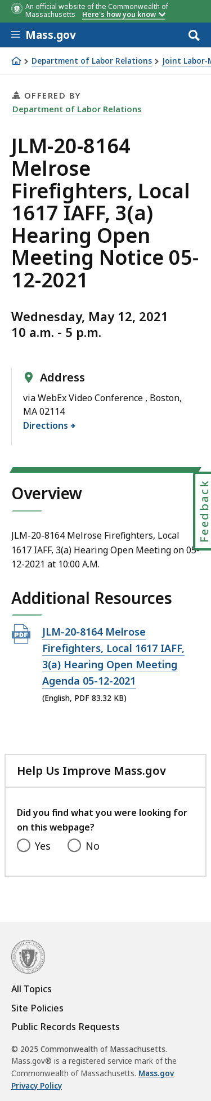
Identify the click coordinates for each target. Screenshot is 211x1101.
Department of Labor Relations (92, 61)
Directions (46, 425)
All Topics (31, 989)
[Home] (16, 61)
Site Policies (37, 1008)
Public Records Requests (65, 1026)
